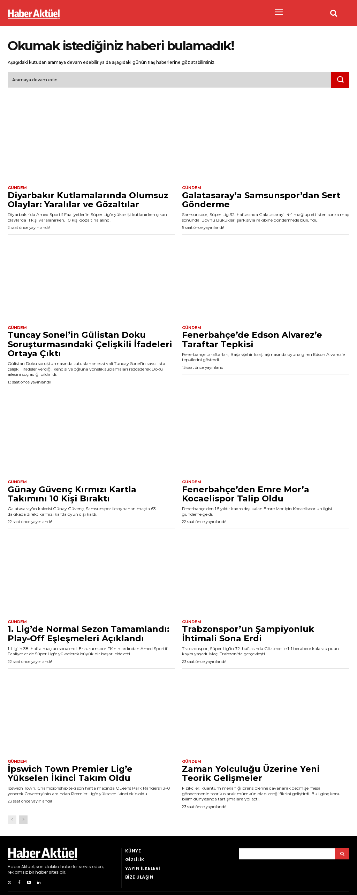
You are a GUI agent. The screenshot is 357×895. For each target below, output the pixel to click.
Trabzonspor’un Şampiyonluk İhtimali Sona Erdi (248, 633)
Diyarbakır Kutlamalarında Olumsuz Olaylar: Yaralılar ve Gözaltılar (88, 199)
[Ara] (340, 80)
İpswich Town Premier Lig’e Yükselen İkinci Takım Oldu (70, 773)
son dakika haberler (57, 867)
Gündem (17, 188)
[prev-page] (12, 819)
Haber (14, 867)
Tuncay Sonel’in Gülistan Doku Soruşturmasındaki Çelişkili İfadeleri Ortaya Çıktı (90, 344)
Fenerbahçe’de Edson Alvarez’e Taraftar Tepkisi (252, 339)
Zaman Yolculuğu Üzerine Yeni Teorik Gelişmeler (251, 773)
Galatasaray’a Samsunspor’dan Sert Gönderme (261, 199)
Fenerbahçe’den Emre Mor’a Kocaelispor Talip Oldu (245, 494)
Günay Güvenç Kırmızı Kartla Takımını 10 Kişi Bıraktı (72, 494)
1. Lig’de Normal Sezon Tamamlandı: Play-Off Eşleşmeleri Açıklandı (88, 633)
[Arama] (342, 853)
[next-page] (23, 819)
